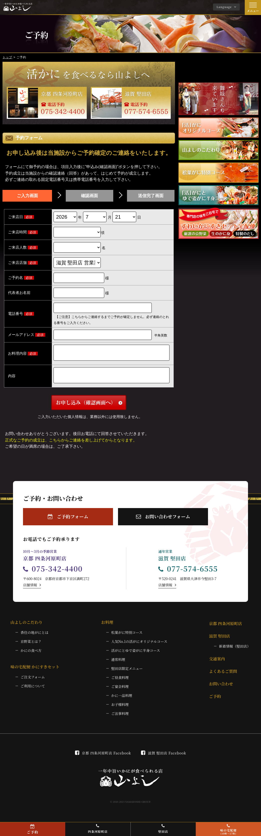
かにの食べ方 (31, 654)
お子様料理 (120, 708)
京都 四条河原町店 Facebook (103, 756)
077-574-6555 (188, 573)
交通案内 (217, 663)
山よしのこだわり (26, 626)
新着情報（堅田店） (234, 650)
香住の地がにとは (34, 636)
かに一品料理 (121, 699)
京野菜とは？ (31, 645)
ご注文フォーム (32, 680)
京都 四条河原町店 (225, 627)
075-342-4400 (52, 573)
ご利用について (32, 689)
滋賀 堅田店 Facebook (163, 756)
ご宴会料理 (120, 690)
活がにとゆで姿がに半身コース (135, 654)
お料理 (107, 626)
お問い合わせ (221, 688)
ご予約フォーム (68, 520)
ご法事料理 (120, 717)
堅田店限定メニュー (127, 672)
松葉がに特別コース (126, 636)
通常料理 (118, 663)
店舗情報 (32, 588)
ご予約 (215, 700)
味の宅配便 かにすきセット (35, 671)
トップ (7, 57)
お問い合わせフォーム (163, 520)
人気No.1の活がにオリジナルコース (139, 645)
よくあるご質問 (223, 675)
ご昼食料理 (120, 681)
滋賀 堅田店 (219, 640)
